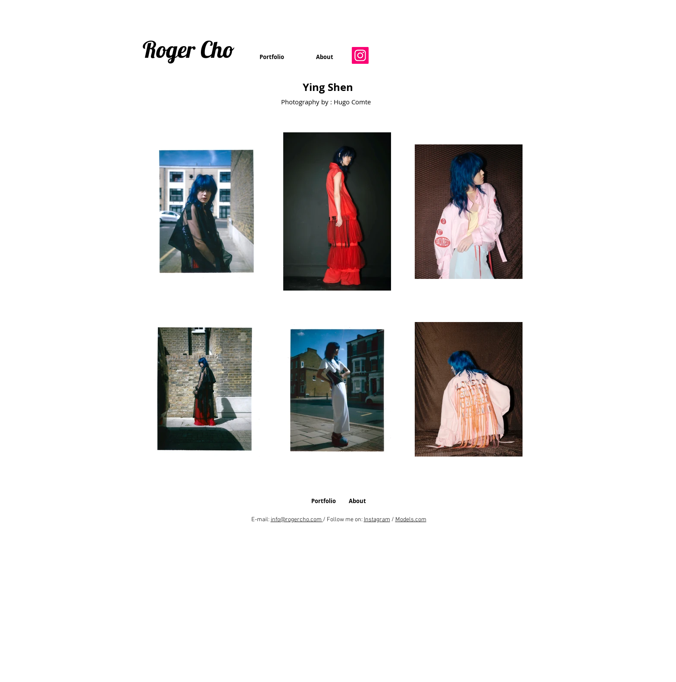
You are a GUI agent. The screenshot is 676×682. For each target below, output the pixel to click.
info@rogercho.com (296, 519)
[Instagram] (360, 55)
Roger (169, 49)
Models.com (410, 519)
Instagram (377, 519)
